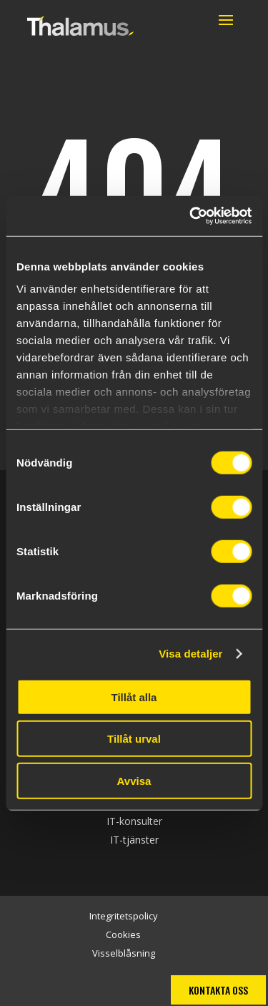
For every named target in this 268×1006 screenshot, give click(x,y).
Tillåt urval (134, 739)
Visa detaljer (190, 654)
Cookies (123, 934)
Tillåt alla (134, 696)
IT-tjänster (134, 839)
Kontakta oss (218, 989)
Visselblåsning (123, 953)
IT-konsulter (134, 821)
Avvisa (134, 780)
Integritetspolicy (123, 915)
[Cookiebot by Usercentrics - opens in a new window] (191, 216)
